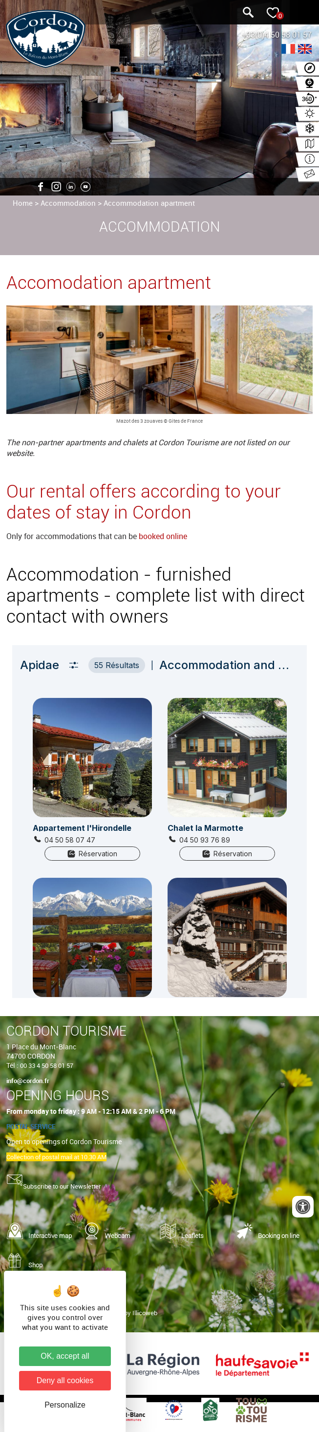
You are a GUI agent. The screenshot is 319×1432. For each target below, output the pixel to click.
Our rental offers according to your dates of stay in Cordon (143, 502)
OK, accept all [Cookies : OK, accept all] (65, 1356)
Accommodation (68, 203)
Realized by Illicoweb (128, 1312)
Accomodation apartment (108, 282)
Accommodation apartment (149, 203)
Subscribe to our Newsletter (62, 1186)
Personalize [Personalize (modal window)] (64, 1405)
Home (23, 203)
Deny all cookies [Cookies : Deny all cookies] (65, 1380)
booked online (163, 536)
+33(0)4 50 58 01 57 (277, 34)
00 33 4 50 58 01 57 (46, 1065)
